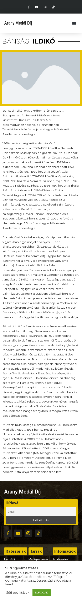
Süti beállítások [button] (17, 593)
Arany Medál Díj (18, 23)
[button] (74, 23)
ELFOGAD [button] (41, 592)
